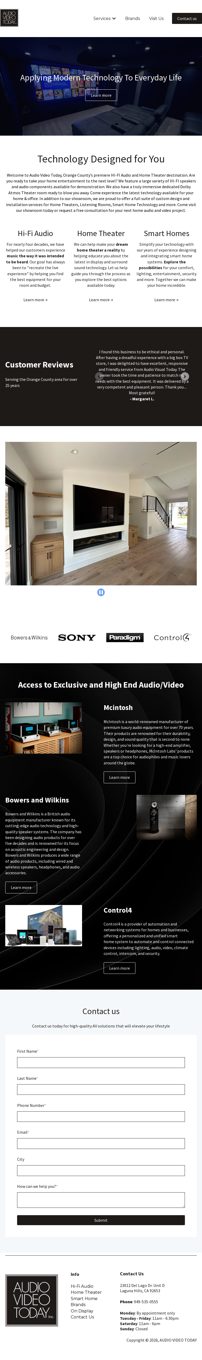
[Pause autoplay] (101, 592)
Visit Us (156, 18)
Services (101, 18)
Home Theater (101, 233)
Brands (132, 18)
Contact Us (82, 1317)
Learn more (101, 95)
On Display (82, 1310)
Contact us (187, 18)
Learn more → (35, 299)
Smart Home (84, 1298)
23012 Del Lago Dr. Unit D (142, 1285)
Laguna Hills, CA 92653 (140, 1290)
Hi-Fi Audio (35, 233)
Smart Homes (166, 233)
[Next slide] (185, 376)
